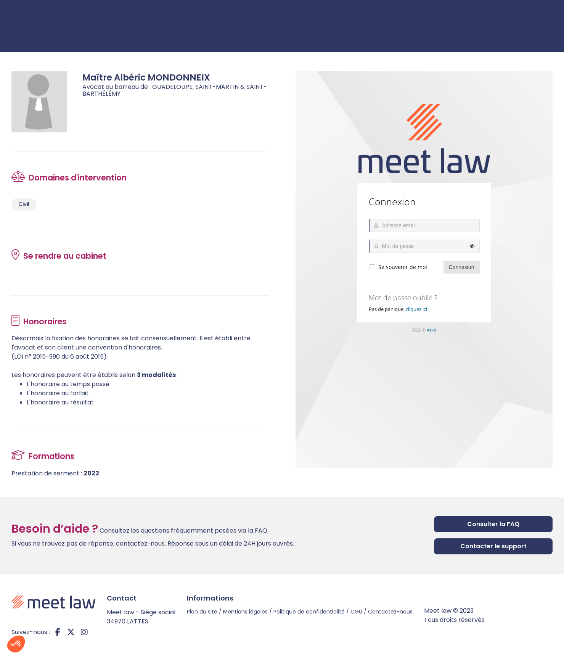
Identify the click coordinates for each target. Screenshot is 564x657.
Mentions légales (245, 611)
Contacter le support (493, 546)
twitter (71, 632)
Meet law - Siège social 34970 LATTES (141, 617)
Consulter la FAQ (493, 524)
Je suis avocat (465, 26)
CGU (356, 611)
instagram (84, 632)
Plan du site (202, 611)
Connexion (531, 26)
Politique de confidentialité (309, 611)
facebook (57, 632)
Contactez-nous (390, 611)
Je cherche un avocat (382, 26)
